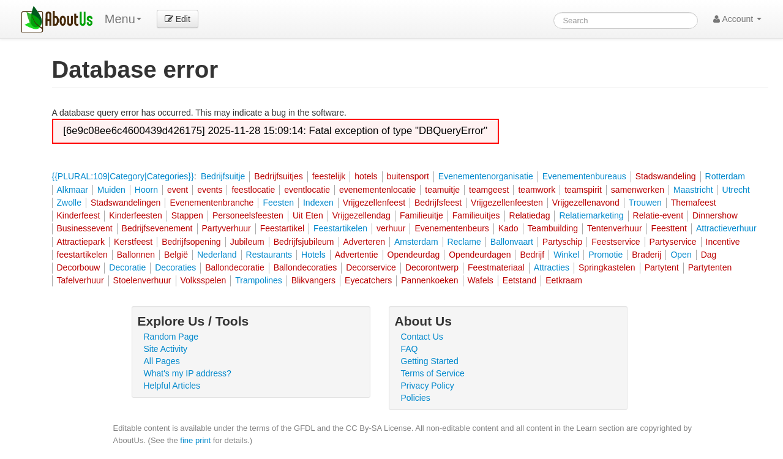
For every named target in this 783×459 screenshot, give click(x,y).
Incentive (723, 242)
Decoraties (175, 267)
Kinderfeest (78, 215)
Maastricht (693, 190)
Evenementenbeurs (451, 228)
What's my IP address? (187, 373)
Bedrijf (532, 254)
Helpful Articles (172, 385)
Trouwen (645, 202)
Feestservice (615, 242)
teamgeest (489, 190)
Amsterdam (416, 242)
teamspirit (583, 190)
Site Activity (166, 349)
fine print (195, 440)
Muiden (111, 190)
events (209, 190)
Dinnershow (715, 215)
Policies (415, 398)
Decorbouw (78, 267)
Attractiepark (81, 242)
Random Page (171, 336)
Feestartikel (282, 228)
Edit (177, 19)
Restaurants (269, 254)
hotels (365, 176)
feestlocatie (253, 190)
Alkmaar (72, 190)
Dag (709, 254)
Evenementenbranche (211, 202)
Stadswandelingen (125, 202)
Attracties (551, 267)
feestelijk (328, 176)
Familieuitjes (476, 215)
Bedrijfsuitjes (278, 176)
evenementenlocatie (377, 190)
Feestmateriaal (496, 267)
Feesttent (669, 228)
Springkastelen (607, 267)
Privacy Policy (427, 385)
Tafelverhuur (80, 280)
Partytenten (710, 267)
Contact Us (422, 336)
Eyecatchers (368, 280)
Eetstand (519, 280)
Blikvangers (313, 280)
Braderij (646, 254)
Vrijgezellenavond (586, 202)
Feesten (278, 202)
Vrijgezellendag (361, 215)
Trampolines (258, 280)
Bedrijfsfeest (438, 202)
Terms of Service (433, 373)
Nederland (217, 254)
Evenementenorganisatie (485, 176)
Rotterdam (725, 176)
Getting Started (430, 361)
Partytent (662, 267)
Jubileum (247, 242)
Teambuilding (553, 228)
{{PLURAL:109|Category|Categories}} (123, 176)
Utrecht (736, 190)
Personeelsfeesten (247, 215)
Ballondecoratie (234, 267)
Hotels (313, 254)
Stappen (187, 215)
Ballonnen (136, 254)
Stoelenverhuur (142, 280)
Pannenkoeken (429, 280)
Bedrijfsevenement (157, 228)
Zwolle (69, 202)
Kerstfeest (133, 242)
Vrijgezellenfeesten (507, 202)
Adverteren (364, 242)
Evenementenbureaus (584, 176)
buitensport (408, 176)
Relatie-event (658, 215)
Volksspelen (204, 280)
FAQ (409, 349)
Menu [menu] (123, 19)
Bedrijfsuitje (223, 176)
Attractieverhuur (726, 228)
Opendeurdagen (480, 254)
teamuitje (442, 190)
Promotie (605, 254)
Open (680, 254)
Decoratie (127, 267)
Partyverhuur (226, 228)
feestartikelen (82, 254)
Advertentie (356, 254)
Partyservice (673, 242)
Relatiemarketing (591, 215)
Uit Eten (308, 215)
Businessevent (85, 228)
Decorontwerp (432, 267)
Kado (508, 228)
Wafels (480, 280)
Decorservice (371, 267)
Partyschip (562, 242)
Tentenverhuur (614, 228)
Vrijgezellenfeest (374, 202)
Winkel (566, 254)
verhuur (391, 228)
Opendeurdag (414, 254)
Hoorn (146, 190)
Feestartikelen (340, 228)
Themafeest (693, 202)
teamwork (536, 190)
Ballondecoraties (305, 267)
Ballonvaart (511, 242)
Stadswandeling (665, 176)
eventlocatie (307, 190)
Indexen (318, 202)
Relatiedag (529, 215)
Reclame (464, 242)
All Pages (162, 361)
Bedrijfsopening (191, 242)
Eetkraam (563, 280)
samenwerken (637, 190)
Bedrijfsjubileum (304, 242)
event (177, 190)
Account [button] (737, 19)
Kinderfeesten (135, 215)
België (176, 254)
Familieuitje (421, 215)
